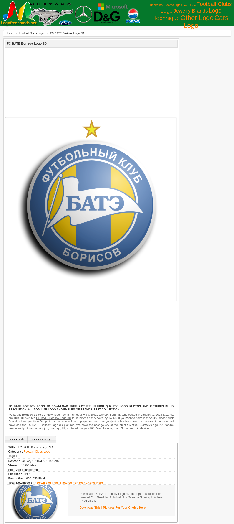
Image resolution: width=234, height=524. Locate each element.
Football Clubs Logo (31, 33)
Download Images (42, 439)
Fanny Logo (189, 5)
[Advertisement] (91, 82)
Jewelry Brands (191, 11)
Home (9, 33)
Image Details (16, 439)
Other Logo (197, 17)
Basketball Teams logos (166, 5)
